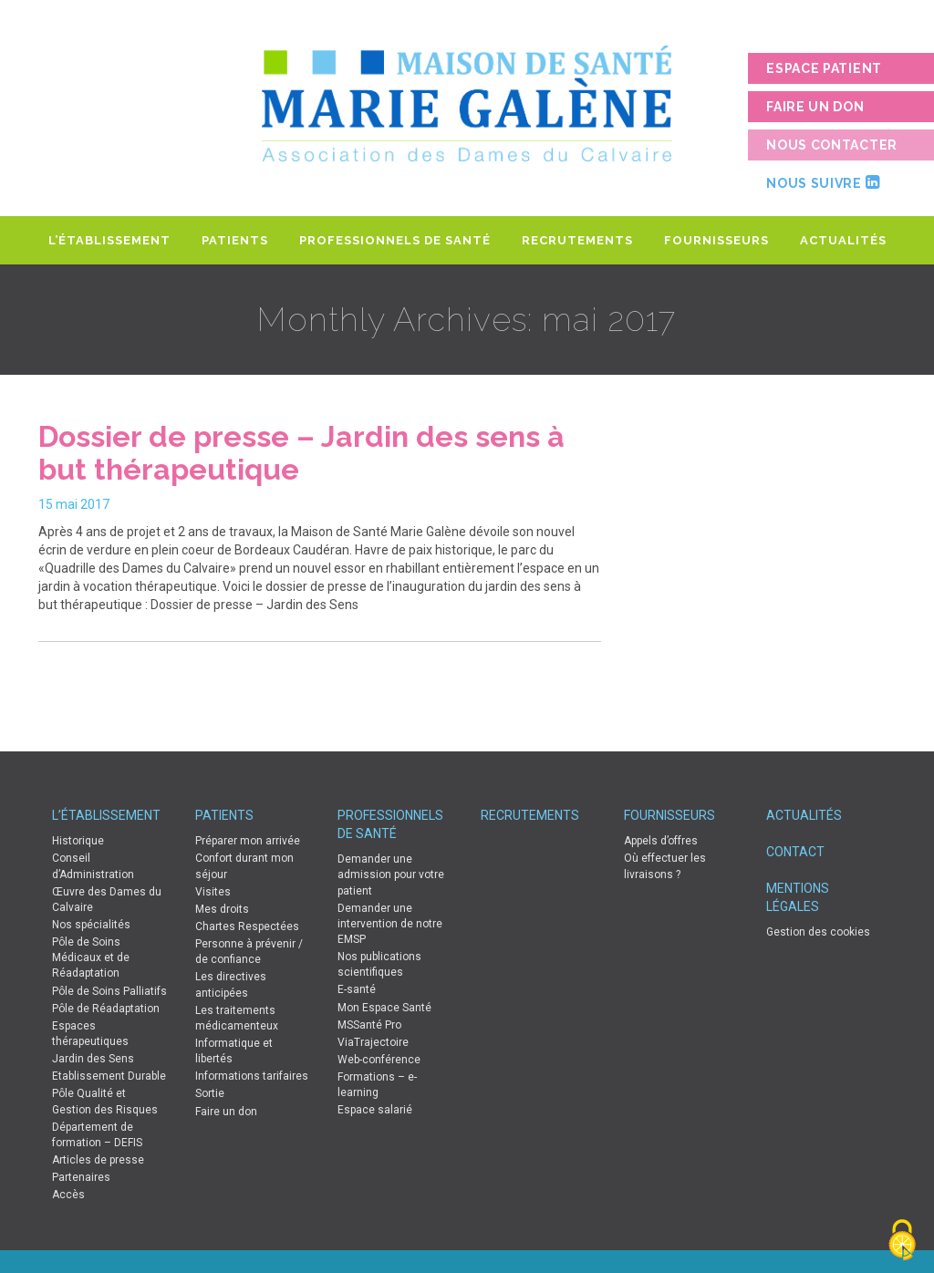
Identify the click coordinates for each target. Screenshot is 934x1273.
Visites (213, 891)
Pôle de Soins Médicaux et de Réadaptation (91, 957)
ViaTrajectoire (373, 1042)
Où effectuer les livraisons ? (665, 866)
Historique (78, 840)
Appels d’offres (661, 840)
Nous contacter (832, 145)
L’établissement (109, 240)
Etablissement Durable (109, 1076)
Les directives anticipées (230, 984)
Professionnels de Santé (395, 240)
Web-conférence (378, 1059)
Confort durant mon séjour (244, 866)
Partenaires (81, 1177)
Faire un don (815, 106)
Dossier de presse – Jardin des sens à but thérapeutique (301, 452)
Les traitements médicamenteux (236, 1018)
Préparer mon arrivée (247, 840)
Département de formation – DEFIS (97, 1135)
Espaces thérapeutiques (90, 1033)
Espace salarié (374, 1109)
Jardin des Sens (93, 1058)
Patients (235, 240)
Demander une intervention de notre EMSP (389, 924)
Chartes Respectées (247, 926)
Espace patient (824, 68)
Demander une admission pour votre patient (390, 874)
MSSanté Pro (369, 1025)
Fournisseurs (716, 240)
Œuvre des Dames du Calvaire (106, 899)
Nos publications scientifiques (379, 964)
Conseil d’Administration (93, 866)
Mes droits (222, 909)
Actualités (843, 240)
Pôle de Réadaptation (106, 1008)
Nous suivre (822, 182)
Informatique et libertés (234, 1051)
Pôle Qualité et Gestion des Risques (105, 1101)
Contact (795, 851)
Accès (68, 1194)
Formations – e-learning (377, 1085)
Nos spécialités (91, 924)
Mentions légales (797, 897)
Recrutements (577, 240)
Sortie (209, 1093)
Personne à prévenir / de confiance (249, 951)
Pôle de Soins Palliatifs (109, 991)
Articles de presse (98, 1160)
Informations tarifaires (251, 1076)
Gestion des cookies (818, 932)
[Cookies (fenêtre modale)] (902, 1241)
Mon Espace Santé (384, 1007)
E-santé (356, 989)
